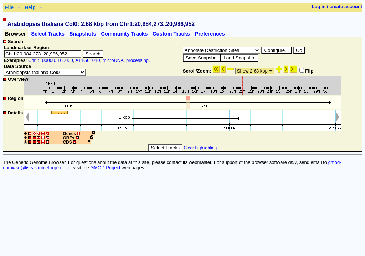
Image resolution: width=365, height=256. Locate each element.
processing (137, 60)
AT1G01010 (87, 60)
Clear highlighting (200, 147)
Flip (306, 71)
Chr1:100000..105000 (50, 60)
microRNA (113, 60)
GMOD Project (105, 167)
